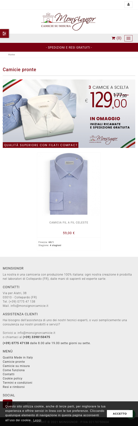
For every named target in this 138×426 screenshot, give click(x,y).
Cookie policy (12, 378)
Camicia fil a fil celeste (68, 222)
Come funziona (14, 370)
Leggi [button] (37, 420)
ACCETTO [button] (120, 413)
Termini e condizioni (17, 382)
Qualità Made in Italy (18, 357)
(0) (117, 38)
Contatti (9, 374)
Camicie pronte (14, 361)
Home (11, 54)
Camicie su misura (16, 366)
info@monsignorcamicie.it (30, 306)
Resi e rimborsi (14, 387)
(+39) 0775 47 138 (22, 301)
